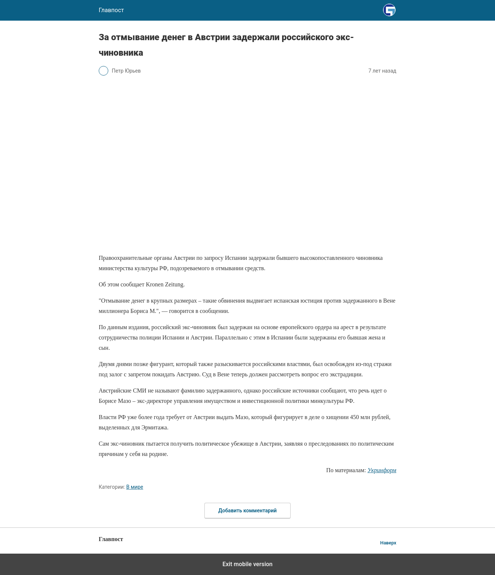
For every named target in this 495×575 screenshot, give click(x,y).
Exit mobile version (247, 564)
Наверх (388, 543)
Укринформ (382, 470)
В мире (134, 487)
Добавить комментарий (247, 510)
